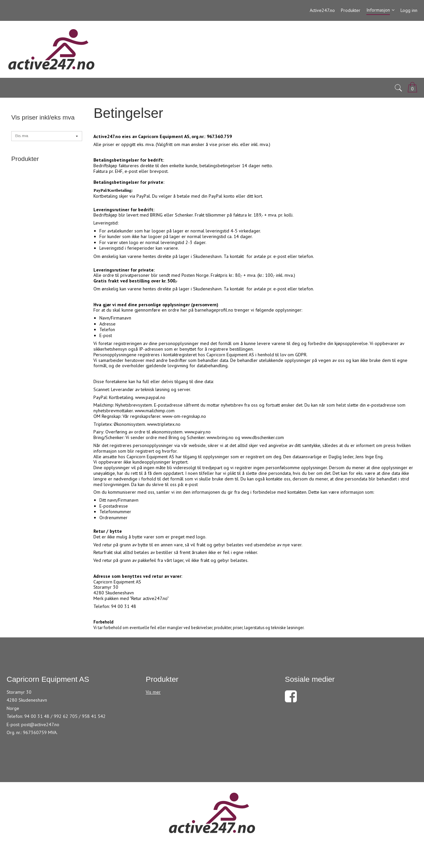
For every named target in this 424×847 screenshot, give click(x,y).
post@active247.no (40, 724)
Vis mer (153, 692)
